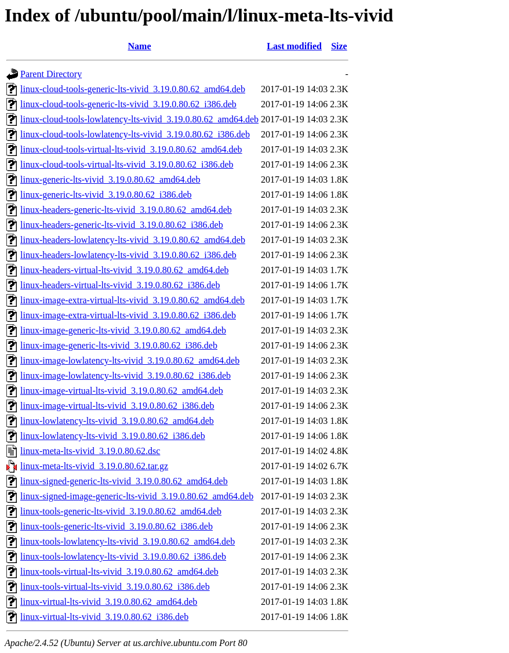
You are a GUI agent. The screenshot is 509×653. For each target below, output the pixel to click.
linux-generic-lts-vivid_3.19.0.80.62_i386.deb (106, 194)
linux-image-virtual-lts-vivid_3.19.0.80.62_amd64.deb (121, 391)
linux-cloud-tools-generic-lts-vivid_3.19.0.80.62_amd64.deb (132, 89)
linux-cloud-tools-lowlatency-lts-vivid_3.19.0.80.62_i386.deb (135, 134)
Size (339, 46)
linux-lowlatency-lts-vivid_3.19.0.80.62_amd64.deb (117, 421)
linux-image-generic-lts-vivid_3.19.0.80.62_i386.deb (118, 345)
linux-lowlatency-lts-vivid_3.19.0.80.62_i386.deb (112, 436)
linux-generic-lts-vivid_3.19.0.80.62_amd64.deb (110, 179)
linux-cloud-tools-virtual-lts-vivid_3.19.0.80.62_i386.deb (127, 164)
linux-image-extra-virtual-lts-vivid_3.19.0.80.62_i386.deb (128, 315)
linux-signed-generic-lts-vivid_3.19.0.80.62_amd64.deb (124, 481)
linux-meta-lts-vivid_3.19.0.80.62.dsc (90, 451)
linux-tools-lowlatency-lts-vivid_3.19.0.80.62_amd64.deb (127, 541)
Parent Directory (51, 74)
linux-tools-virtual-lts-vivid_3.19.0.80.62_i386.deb (115, 587)
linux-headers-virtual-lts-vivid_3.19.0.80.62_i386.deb (120, 285)
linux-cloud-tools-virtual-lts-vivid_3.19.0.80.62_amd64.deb (131, 149)
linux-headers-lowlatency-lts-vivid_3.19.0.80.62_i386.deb (128, 255)
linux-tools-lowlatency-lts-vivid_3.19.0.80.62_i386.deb (123, 556)
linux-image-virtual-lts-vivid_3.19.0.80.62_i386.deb (117, 406)
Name (139, 46)
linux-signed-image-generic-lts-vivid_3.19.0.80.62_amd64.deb (136, 496)
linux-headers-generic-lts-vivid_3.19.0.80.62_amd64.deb (126, 210)
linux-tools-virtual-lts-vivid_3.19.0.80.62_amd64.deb (119, 571)
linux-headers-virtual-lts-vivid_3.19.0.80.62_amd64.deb (124, 270)
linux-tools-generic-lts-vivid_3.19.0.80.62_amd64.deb (120, 511)
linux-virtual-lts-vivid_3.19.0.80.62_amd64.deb (108, 602)
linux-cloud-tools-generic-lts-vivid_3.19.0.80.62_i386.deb (128, 104)
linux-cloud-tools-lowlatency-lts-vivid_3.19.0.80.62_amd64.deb (139, 119)
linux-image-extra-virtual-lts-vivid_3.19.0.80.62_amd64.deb (132, 300)
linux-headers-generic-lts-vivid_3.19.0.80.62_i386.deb (121, 225)
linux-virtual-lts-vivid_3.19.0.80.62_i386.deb (104, 617)
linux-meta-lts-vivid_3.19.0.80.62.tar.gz (94, 466)
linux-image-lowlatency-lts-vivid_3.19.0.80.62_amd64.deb (129, 360)
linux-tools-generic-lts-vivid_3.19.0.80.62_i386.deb (116, 526)
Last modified (294, 46)
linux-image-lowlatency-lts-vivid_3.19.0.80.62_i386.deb (125, 375)
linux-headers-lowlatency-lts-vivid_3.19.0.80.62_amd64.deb (132, 240)
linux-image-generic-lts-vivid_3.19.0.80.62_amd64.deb (123, 330)
